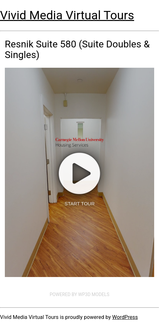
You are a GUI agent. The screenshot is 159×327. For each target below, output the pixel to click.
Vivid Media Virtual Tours (67, 15)
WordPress (125, 317)
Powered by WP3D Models (79, 294)
